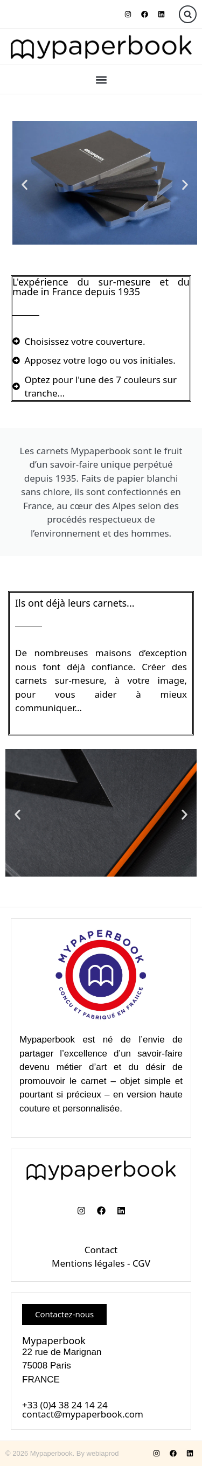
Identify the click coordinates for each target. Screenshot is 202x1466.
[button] (188, 14)
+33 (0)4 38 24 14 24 (65, 1405)
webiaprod (103, 1453)
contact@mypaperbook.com (82, 1414)
